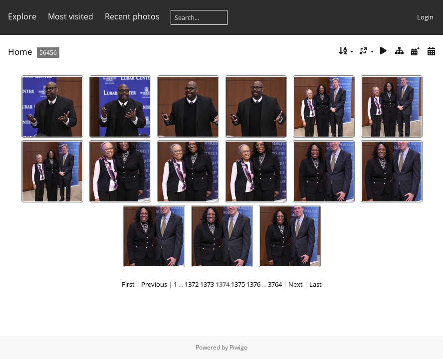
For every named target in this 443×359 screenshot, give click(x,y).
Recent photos (132, 16)
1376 (253, 284)
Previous (154, 284)
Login (425, 16)
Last (315, 284)
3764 (275, 284)
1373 (207, 284)
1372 (192, 284)
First (128, 284)
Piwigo (238, 347)
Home (20, 51)
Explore (22, 16)
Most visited (70, 16)
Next (295, 284)
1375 (238, 284)
